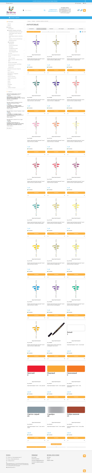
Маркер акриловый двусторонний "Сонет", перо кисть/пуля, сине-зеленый (36, 100)
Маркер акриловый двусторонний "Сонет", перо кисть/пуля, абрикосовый (36, 345)
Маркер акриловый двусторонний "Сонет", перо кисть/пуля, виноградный (56, 304)
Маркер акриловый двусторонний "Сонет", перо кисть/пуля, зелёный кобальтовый (36, 223)
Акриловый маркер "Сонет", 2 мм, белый (75, 344)
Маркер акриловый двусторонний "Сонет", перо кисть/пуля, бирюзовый (76, 304)
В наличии (81, 28)
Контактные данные (35, 458)
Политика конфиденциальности (38, 460)
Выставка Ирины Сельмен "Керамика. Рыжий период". (15, 111)
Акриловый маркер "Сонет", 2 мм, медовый (56, 385)
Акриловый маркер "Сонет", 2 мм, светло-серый (36, 427)
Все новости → (10, 128)
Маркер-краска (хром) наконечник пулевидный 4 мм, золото (54, 345)
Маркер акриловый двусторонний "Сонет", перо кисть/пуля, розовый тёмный (76, 100)
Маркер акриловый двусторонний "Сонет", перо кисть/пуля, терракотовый (76, 59)
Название (51, 28)
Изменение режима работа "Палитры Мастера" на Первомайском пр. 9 (14, 94)
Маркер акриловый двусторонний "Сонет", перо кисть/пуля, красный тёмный (36, 182)
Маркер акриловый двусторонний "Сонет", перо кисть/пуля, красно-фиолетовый (76, 182)
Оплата (48, 458)
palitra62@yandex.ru (53, 11)
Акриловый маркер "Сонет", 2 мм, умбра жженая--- (75, 427)
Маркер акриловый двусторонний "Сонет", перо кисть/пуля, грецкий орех (56, 264)
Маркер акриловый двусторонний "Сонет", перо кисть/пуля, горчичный (76, 264)
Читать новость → (10, 100)
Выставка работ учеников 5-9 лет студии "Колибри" (14, 120)
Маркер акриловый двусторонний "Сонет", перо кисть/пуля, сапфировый (56, 100)
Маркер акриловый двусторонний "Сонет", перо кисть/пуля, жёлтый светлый (76, 223)
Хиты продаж (61, 28)
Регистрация (78, 3)
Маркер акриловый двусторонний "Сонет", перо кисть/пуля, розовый (36, 141)
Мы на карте (34, 457)
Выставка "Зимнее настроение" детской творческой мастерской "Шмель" (14, 103)
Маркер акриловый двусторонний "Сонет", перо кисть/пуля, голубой (36, 304)
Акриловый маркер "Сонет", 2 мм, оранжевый (74, 386)
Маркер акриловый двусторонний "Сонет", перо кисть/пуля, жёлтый (36, 264)
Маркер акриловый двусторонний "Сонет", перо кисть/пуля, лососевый (56, 141)
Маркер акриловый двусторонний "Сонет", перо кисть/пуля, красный (56, 182)
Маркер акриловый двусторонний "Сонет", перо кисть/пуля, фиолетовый (36, 59)
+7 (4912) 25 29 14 (53, 9)
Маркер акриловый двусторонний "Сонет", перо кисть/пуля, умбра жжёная (56, 59)
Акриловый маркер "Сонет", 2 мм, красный (36, 385)
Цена (41, 28)
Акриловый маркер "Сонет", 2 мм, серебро (56, 426)
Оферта (33, 463)
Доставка (49, 457)
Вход (84, 3)
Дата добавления (71, 28)
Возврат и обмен (50, 460)
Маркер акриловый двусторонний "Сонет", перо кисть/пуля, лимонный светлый (76, 141)
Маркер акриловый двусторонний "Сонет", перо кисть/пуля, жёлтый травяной (56, 223)
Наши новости (9, 3)
